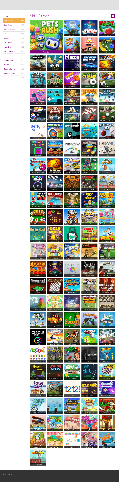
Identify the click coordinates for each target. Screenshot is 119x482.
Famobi (9, 474)
